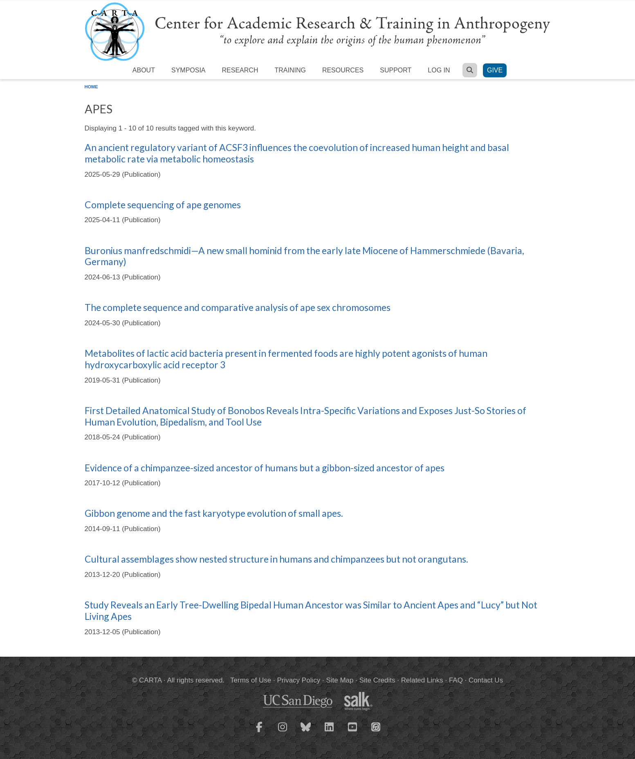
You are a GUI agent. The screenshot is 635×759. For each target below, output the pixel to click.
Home (91, 86)
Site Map (339, 680)
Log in (439, 70)
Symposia (188, 70)
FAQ (456, 680)
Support (395, 70)
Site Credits (377, 680)
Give (495, 70)
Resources (342, 70)
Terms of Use (250, 680)
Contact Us (486, 680)
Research (240, 70)
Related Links (422, 680)
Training (289, 70)
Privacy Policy (298, 680)
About (143, 70)
